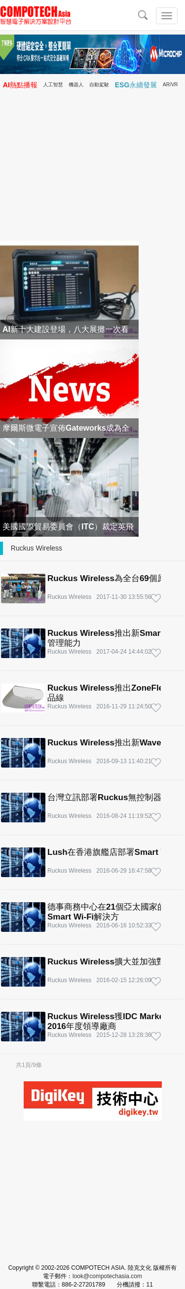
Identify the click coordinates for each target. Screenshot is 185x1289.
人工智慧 (53, 84)
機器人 (76, 84)
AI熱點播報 (20, 85)
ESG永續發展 (136, 85)
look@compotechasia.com (107, 1276)
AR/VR (170, 84)
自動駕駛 (99, 84)
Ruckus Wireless (36, 548)
